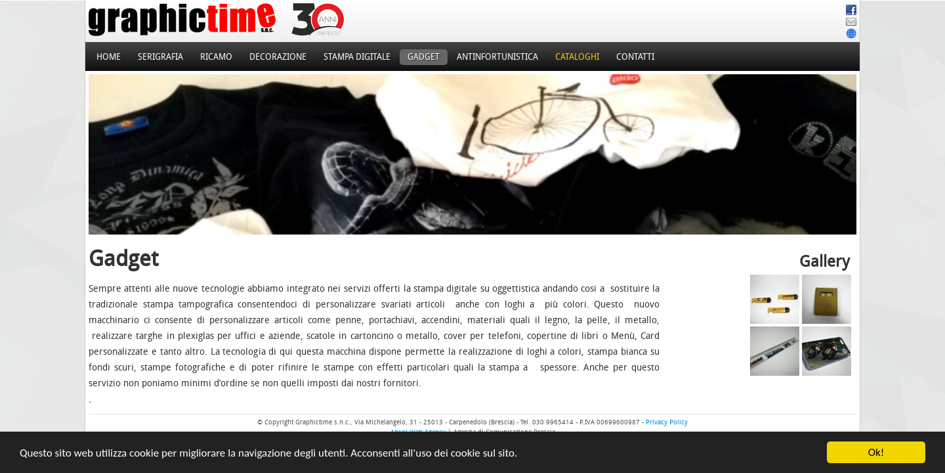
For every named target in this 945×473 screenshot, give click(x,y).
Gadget (424, 57)
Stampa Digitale (357, 57)
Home (108, 57)
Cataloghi (577, 57)
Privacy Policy (667, 422)
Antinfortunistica (497, 57)
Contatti (635, 57)
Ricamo (216, 57)
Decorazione (277, 57)
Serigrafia (160, 57)
